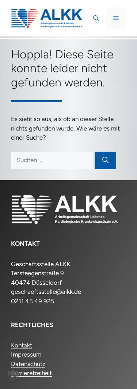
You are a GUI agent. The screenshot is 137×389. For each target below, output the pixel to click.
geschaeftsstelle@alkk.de (46, 291)
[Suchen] (105, 160)
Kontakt (21, 345)
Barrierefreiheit (31, 373)
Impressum (26, 354)
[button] (96, 18)
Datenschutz (28, 363)
